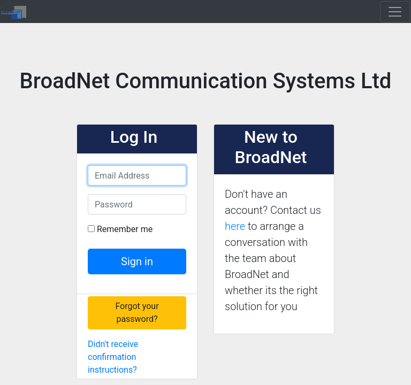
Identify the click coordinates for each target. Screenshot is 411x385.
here (235, 226)
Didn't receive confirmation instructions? (113, 357)
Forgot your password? (136, 312)
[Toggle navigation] (395, 11)
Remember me (125, 229)
